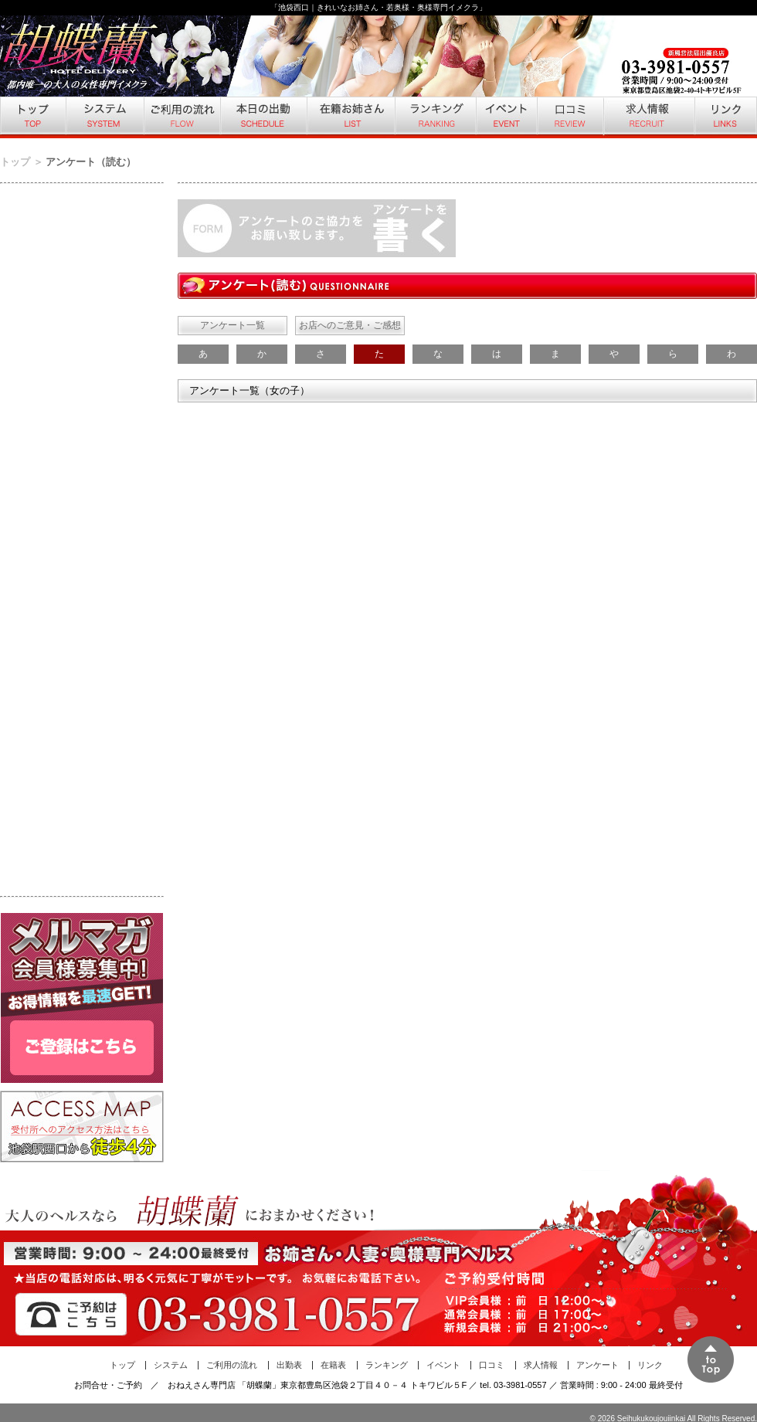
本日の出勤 (262, 117)
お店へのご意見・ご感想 (350, 325)
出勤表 (289, 1364)
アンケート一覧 (232, 325)
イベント (505, 117)
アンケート (597, 1364)
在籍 (350, 117)
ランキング (434, 117)
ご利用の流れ (181, 117)
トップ (32, 117)
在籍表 (333, 1364)
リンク (725, 117)
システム (104, 117)
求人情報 (648, 117)
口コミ (569, 117)
